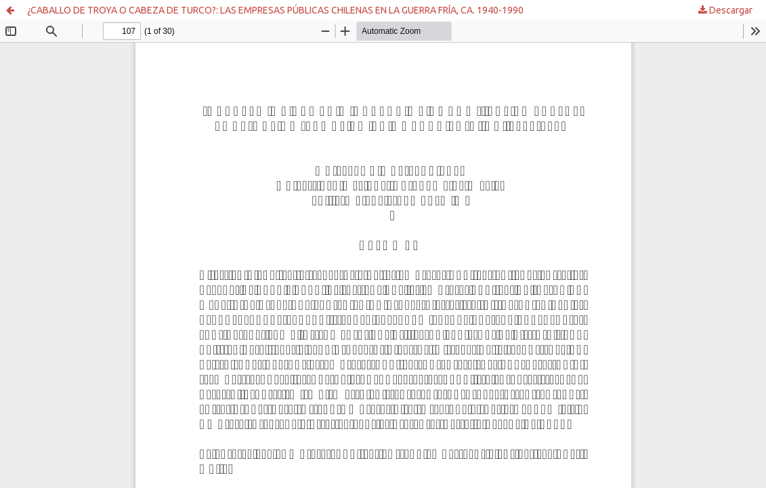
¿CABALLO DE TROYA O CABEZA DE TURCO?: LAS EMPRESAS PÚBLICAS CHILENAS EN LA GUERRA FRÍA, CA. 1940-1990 (275, 10)
